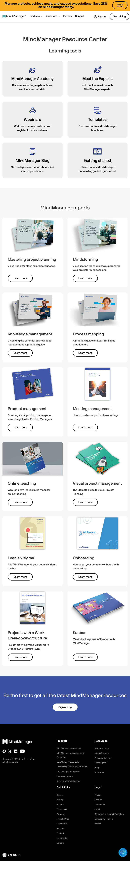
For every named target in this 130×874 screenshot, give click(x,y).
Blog (97, 767)
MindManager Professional (71, 748)
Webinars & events (104, 758)
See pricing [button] (119, 16)
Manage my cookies (105, 827)
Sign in (100, 16)
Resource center (103, 748)
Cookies (99, 803)
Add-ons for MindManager (70, 785)
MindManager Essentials (69, 762)
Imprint (98, 831)
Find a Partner (64, 823)
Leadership (62, 842)
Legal (97, 813)
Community (63, 813)
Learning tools (102, 763)
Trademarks (101, 808)
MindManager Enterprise (70, 775)
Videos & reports (103, 753)
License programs (66, 780)
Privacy (98, 799)
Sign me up (65, 707)
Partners (61, 818)
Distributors (63, 827)
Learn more (20, 278)
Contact (61, 837)
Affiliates (61, 832)
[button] (36, 17)
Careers (61, 847)
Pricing (60, 803)
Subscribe (100, 772)
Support (61, 808)
